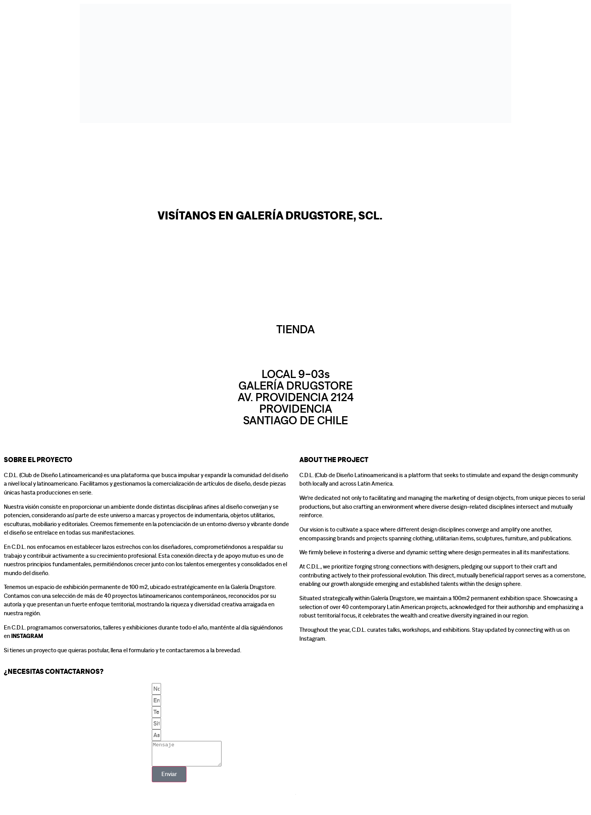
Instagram (27, 636)
